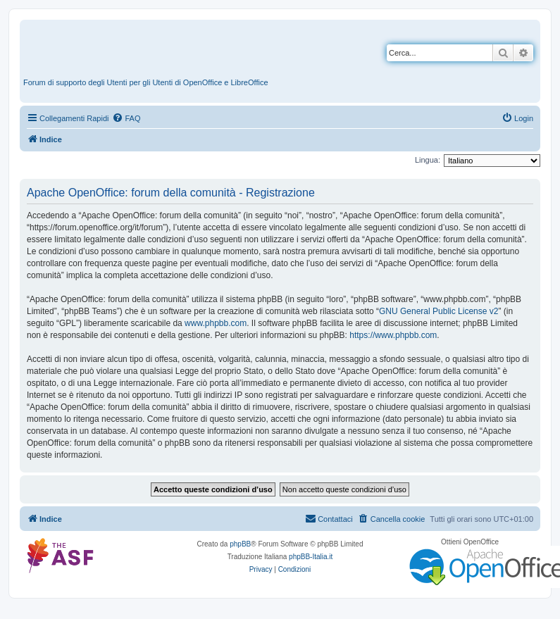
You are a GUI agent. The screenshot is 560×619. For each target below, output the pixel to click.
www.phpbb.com (216, 323)
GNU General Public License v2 (438, 311)
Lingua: (427, 160)
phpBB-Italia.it (310, 557)
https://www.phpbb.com (393, 335)
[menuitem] (126, 118)
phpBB (240, 544)
